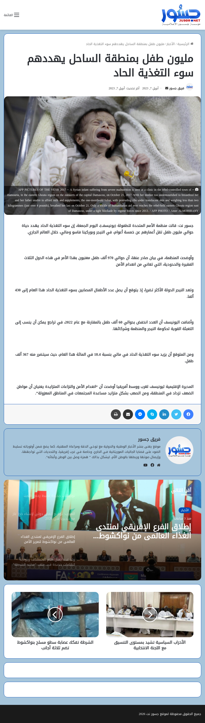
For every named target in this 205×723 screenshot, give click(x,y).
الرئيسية (185, 44)
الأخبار (170, 44)
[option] (102, 530)
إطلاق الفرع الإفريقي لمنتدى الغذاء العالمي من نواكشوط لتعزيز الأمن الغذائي (143, 531)
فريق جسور (176, 88)
